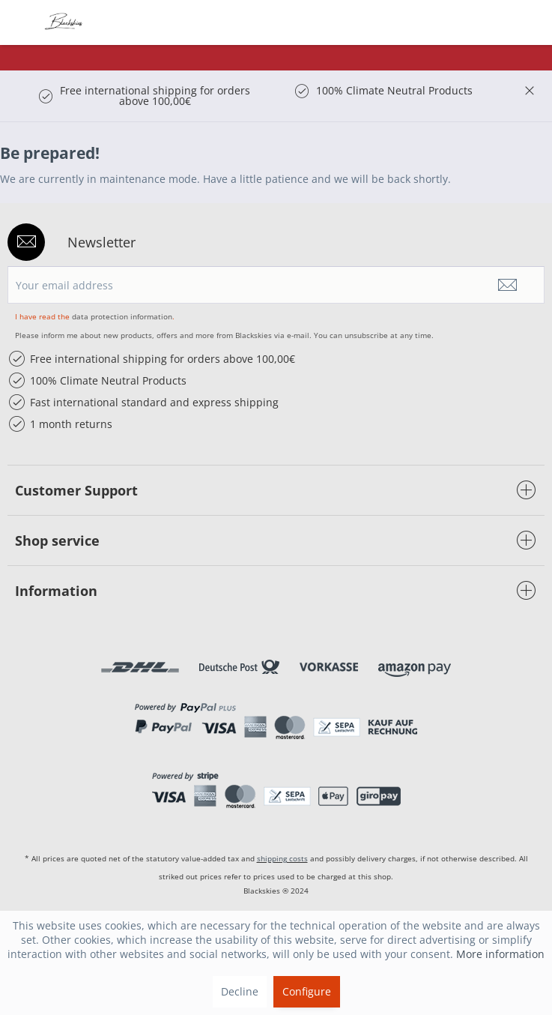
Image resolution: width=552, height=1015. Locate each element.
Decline (239, 991)
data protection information (122, 316)
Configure (306, 991)
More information (500, 954)
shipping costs (282, 858)
